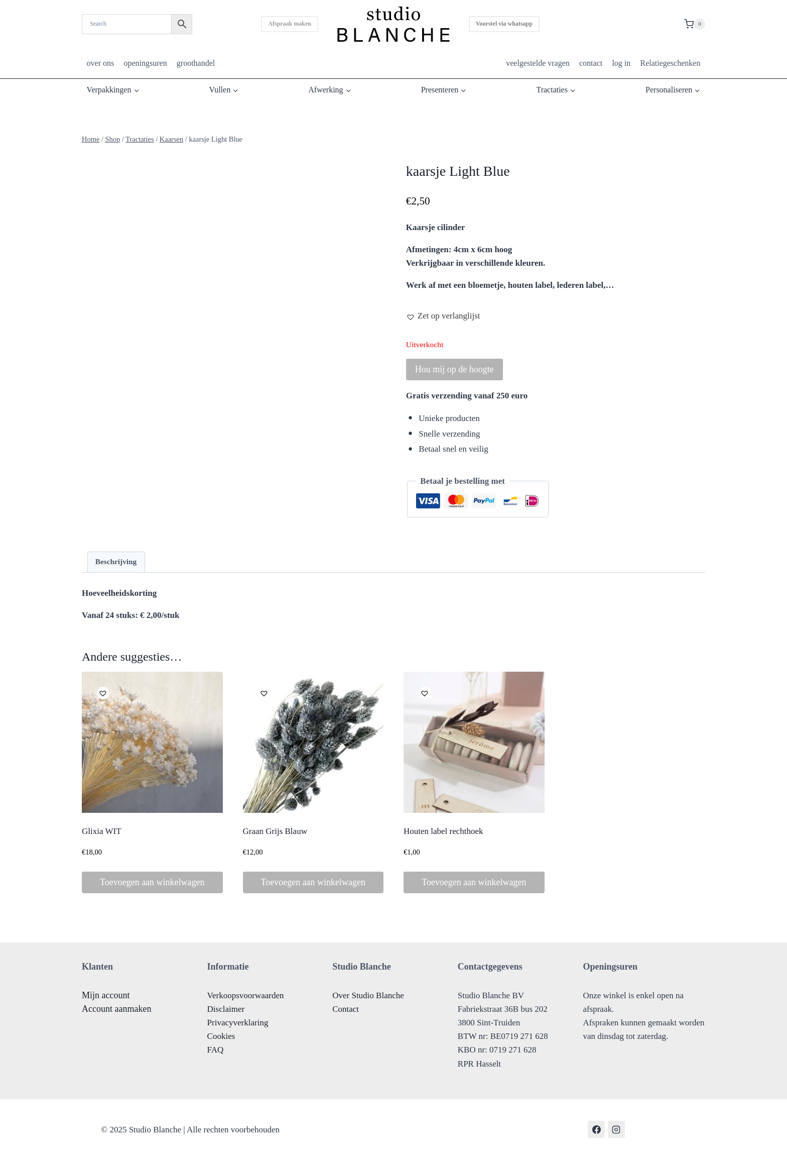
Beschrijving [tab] (116, 561)
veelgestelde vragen (538, 63)
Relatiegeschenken (670, 63)
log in (621, 63)
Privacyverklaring (238, 1022)
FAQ (215, 1049)
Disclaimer (226, 1009)
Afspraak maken (289, 23)
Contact (345, 1009)
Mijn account (105, 995)
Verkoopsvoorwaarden (245, 995)
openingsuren (145, 63)
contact (590, 63)
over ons (100, 63)
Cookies (221, 1036)
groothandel (196, 63)
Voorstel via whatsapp (504, 23)
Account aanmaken (116, 1009)
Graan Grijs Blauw (275, 831)
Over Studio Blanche (368, 995)
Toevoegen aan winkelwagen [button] (152, 882)
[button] (443, 316)
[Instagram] (616, 1129)
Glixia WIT (101, 831)
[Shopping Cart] (694, 24)
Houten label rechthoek (443, 831)
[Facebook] (596, 1129)
